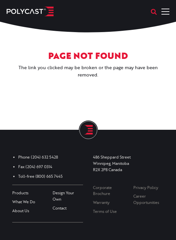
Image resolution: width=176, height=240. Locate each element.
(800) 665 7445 (49, 176)
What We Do (23, 202)
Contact (59, 208)
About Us (20, 211)
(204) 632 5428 (44, 157)
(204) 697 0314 (38, 166)
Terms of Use (105, 211)
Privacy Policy (145, 187)
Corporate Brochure (102, 191)
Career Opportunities (146, 199)
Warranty (101, 202)
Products (20, 193)
